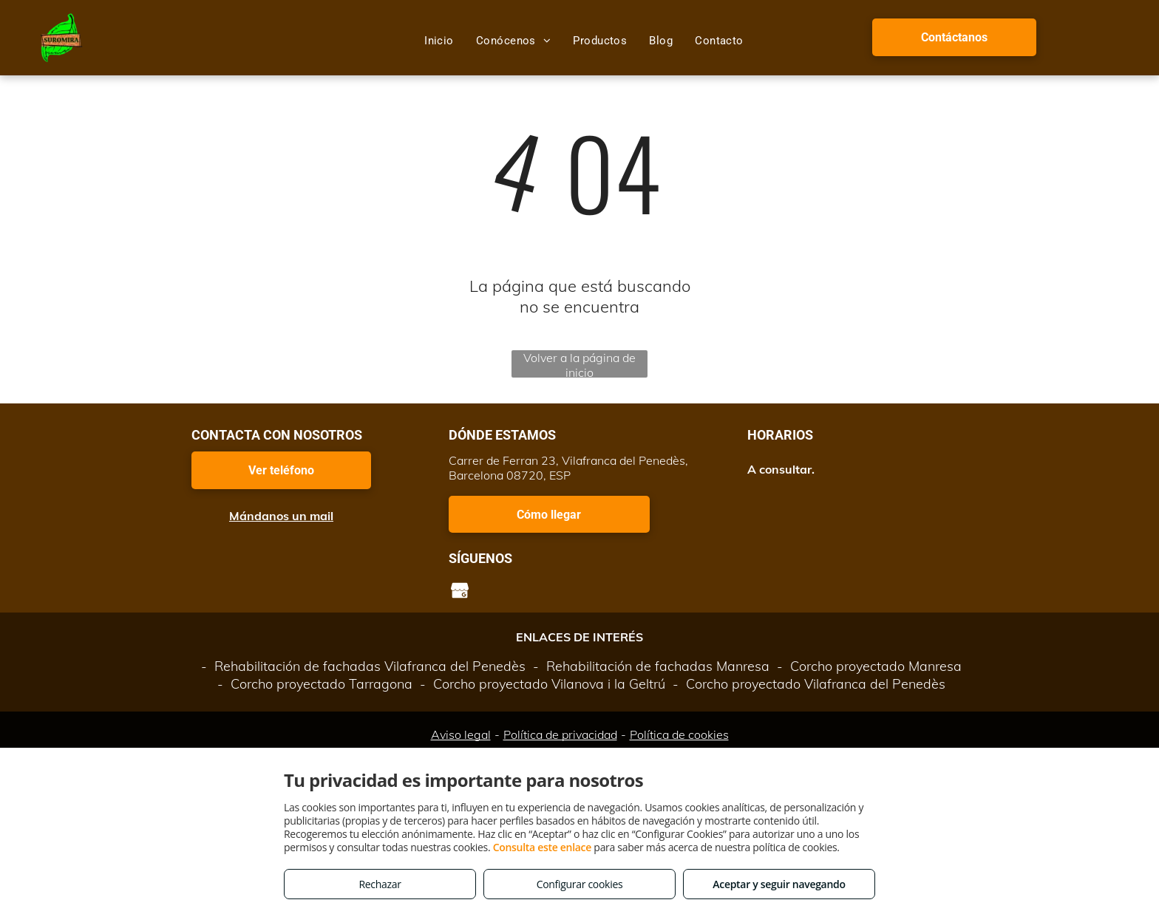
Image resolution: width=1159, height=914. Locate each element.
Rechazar (379, 884)
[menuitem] (439, 40)
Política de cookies (679, 734)
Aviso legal (461, 734)
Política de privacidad (560, 734)
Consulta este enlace (542, 847)
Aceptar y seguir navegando (779, 884)
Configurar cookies (580, 884)
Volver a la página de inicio (579, 364)
